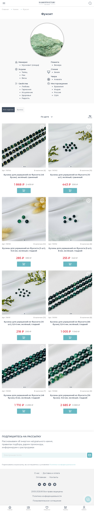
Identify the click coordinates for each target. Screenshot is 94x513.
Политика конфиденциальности (47, 496)
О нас (36, 473)
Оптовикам (41, 477)
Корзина (65, 509)
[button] (22, 166)
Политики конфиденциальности (62, 465)
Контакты (53, 477)
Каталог (28, 509)
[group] (24, 145)
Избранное (47, 509)
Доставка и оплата (51, 473)
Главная (9, 509)
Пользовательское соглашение (47, 501)
